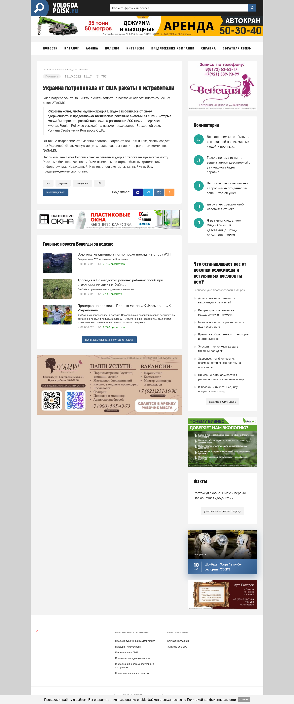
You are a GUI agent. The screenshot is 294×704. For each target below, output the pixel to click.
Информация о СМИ (126, 652)
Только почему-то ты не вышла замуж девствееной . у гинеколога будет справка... (228, 165)
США (48, 183)
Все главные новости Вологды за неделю (109, 339)
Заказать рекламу (177, 646)
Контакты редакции (178, 641)
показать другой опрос (222, 401)
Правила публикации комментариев (135, 641)
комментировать (55, 192)
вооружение (82, 183)
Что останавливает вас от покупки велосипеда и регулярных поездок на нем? (220, 273)
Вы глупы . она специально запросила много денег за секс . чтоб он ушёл (227, 188)
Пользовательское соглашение (132, 673)
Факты (200, 481)
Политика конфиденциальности (132, 658)
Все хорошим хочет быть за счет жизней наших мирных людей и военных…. (228, 141)
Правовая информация (128, 646)
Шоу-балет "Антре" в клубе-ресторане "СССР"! (223, 567)
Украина (63, 183)
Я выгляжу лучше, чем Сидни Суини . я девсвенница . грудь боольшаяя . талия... (224, 227)
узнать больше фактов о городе (222, 511)
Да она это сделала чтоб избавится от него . (225, 206)
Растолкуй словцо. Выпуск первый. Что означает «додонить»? (220, 495)
